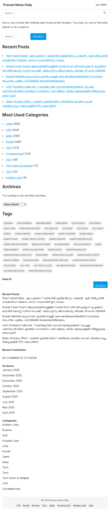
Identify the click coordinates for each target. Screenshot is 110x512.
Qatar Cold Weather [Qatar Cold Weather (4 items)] (33, 250)
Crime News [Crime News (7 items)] (61, 223)
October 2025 (10, 386)
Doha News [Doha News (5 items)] (95, 223)
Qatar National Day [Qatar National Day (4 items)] (76, 250)
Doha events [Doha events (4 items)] (78, 223)
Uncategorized (15, 153)
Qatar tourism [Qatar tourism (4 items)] (11, 260)
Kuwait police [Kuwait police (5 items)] (11, 239)
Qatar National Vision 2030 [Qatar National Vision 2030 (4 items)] (17, 255)
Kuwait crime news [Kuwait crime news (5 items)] (44, 234)
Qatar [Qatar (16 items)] (98, 244)
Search (7, 279)
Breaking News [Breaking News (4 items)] (43, 223)
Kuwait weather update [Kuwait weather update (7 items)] (16, 244)
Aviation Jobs (14, 177)
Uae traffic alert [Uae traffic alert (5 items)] (43, 265)
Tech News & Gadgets (19, 165)
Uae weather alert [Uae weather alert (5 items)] (65, 265)
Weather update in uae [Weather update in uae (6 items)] (40, 271)
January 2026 (10, 370)
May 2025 (8, 407)
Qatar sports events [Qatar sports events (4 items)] (88, 255)
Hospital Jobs (10, 440)
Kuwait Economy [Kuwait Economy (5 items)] (66, 234)
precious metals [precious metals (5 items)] (82, 244)
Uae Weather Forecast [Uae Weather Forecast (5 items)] (91, 265)
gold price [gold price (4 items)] (82, 228)
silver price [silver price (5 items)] (10, 265)
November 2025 (12, 380)
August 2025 (10, 396)
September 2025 (12, 391)
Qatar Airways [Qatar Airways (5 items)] (11, 250)
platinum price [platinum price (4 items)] (62, 244)
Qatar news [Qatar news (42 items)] (42, 255)
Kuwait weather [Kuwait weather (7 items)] (57, 239)
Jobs (9, 147)
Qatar (9, 135)
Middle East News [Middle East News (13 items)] (41, 244)
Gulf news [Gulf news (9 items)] (97, 228)
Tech (9, 159)
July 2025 (8, 402)
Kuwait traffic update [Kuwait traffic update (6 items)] (33, 239)
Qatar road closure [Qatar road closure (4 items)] (62, 255)
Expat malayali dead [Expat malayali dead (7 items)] (30, 228)
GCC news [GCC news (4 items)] (67, 228)
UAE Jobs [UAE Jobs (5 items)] (24, 265)
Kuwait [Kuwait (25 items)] (7, 234)
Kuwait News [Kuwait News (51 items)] (86, 234)
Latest (9, 123)
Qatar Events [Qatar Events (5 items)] (55, 250)
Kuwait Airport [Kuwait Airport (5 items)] (22, 234)
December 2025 (12, 375)
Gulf (4, 435)
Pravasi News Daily (17, 5)
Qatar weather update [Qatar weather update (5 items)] (84, 260)
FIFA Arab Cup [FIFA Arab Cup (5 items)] (51, 228)
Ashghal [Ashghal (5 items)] (8, 223)
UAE (8, 129)
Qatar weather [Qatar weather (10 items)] (30, 260)
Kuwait (10, 141)
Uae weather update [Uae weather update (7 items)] (14, 271)
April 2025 (8, 412)
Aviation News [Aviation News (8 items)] (24, 223)
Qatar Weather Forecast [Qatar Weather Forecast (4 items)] (55, 260)
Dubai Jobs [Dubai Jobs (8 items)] (9, 228)
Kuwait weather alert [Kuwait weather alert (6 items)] (81, 239)
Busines (7, 430)
